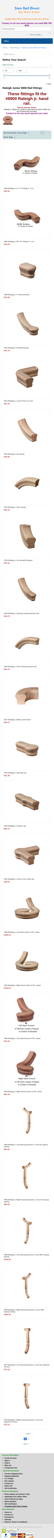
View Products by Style (13, 1499)
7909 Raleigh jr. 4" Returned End (16, 295)
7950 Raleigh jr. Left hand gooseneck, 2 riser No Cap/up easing (26, 1146)
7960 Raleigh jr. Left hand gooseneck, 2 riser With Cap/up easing (26, 1256)
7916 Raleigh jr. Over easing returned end (20, 666)
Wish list (7, 1465)
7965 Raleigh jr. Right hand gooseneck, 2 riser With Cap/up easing (24, 1311)
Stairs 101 (8, 1486)
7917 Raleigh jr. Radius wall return (17, 720)
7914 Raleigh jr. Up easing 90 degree (18, 560)
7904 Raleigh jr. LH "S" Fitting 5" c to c (19, 188)
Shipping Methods (11, 1476)
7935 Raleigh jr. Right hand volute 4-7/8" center (22, 985)
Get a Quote (9, 1481)
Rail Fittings (14, 48)
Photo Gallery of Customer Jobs (17, 1494)
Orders (7, 1463)
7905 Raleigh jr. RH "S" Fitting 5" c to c (19, 241)
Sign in (7, 1460)
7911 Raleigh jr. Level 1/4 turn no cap (18, 401)
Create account (10, 1458)
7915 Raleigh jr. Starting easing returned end (21, 613)
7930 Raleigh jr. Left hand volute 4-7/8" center (22, 932)
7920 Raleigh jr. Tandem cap (15, 826)
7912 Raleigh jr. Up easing (14, 454)
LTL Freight (8, 1478)
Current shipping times (13, 1474)
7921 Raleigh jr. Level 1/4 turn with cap (19, 879)
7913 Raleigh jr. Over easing (15, 507)
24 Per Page (9, 137)
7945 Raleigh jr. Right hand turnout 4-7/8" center (23, 1091)
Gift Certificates (10, 1488)
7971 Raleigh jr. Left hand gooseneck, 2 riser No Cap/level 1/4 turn (26, 1366)
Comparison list (10, 1468)
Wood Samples (10, 1501)
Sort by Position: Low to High (16, 133)
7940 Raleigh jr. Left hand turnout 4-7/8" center (22, 1038)
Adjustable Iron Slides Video (15, 1497)
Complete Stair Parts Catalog (15, 1506)
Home (5, 48)
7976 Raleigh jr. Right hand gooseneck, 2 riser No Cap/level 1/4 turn (23, 1421)
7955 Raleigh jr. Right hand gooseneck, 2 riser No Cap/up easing (26, 1201)
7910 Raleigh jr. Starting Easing (16, 348)
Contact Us (8, 1483)
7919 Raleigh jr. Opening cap (15, 773)
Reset (49, 84)
